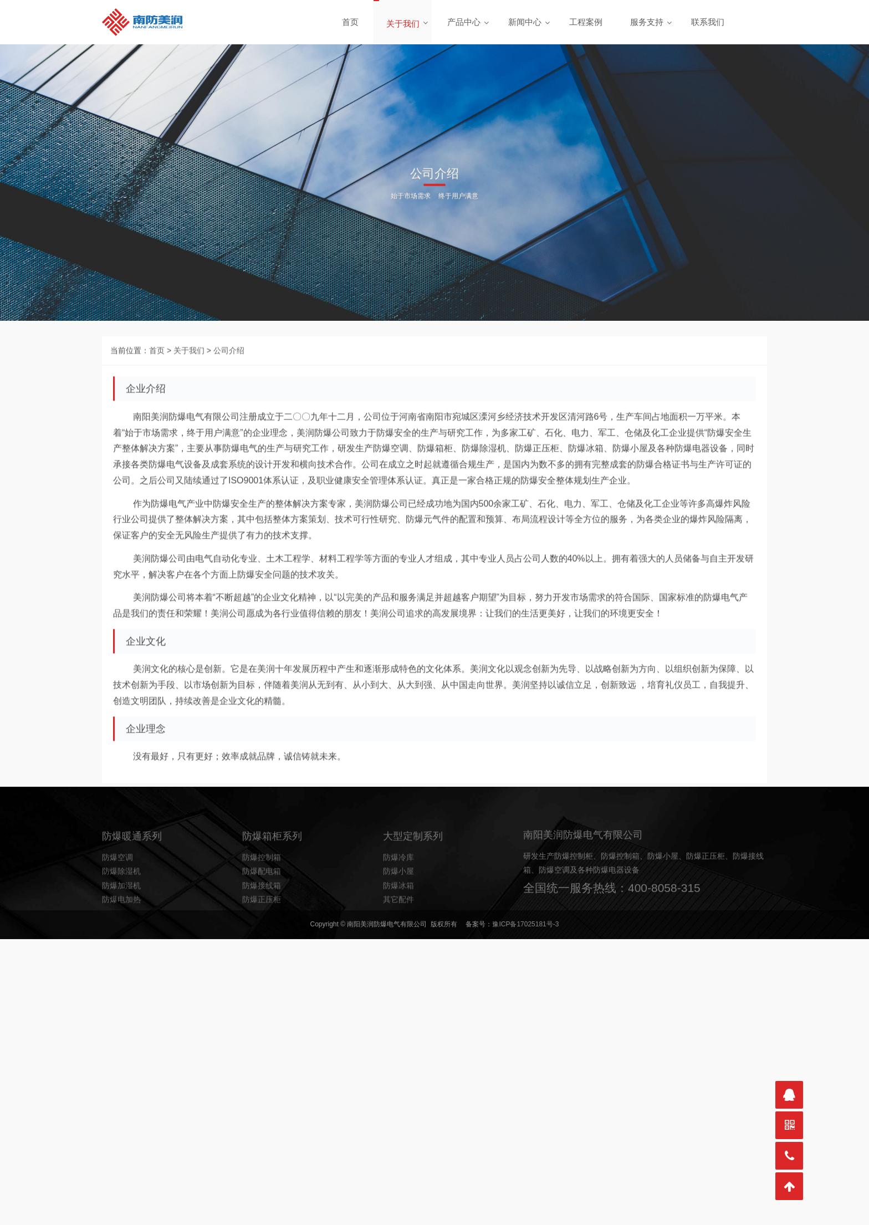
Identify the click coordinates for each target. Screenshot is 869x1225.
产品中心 (463, 22)
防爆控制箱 (261, 880)
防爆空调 (117, 880)
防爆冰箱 (398, 908)
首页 (350, 22)
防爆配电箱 (261, 894)
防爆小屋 (398, 894)
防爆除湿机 (121, 894)
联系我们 (707, 22)
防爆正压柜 (261, 922)
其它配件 (398, 922)
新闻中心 (524, 22)
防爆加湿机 (121, 908)
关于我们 (403, 23)
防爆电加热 (121, 922)
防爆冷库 (398, 880)
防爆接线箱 (261, 908)
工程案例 (585, 22)
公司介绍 (228, 375)
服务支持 (646, 22)
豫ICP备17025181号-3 (525, 924)
